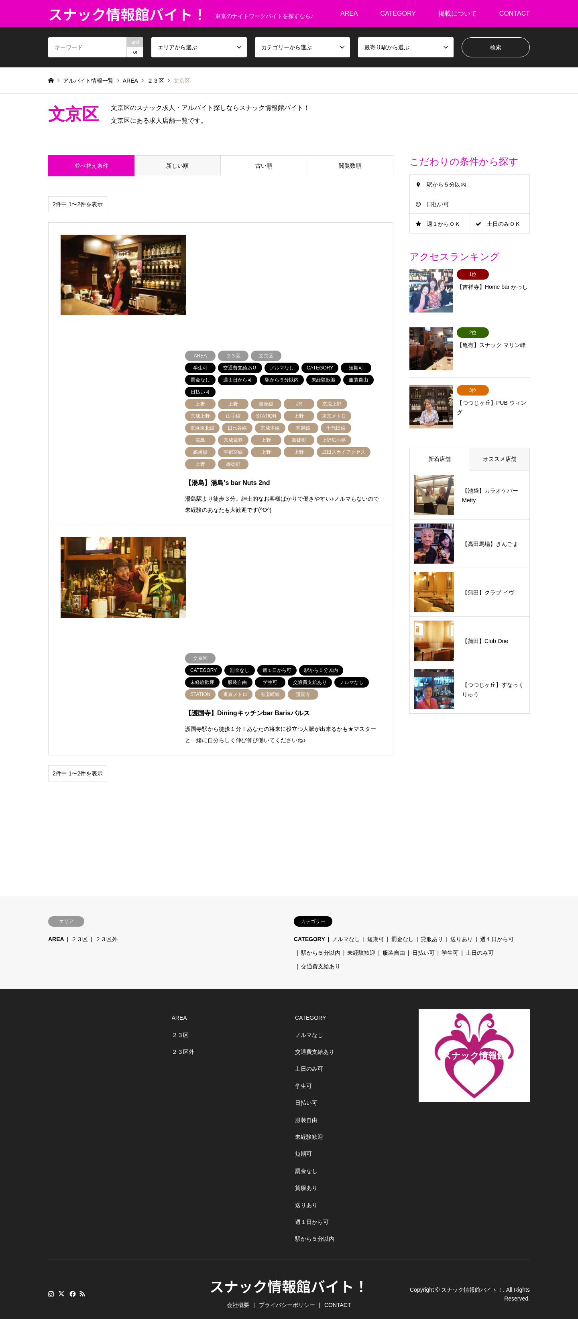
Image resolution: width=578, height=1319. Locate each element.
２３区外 (106, 930)
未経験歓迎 (361, 943)
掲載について (457, 13)
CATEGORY (398, 13)
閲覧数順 (350, 165)
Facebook (72, 1284)
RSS (82, 1284)
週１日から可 (497, 930)
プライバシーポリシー (287, 1296)
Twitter (61, 1284)
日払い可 (438, 204)
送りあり (461, 930)
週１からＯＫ (443, 224)
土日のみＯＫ (504, 224)
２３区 (79, 930)
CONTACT (514, 13)
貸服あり (432, 930)
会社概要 (238, 1296)
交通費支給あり (320, 957)
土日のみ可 (480, 943)
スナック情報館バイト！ (289, 1276)
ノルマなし (346, 930)
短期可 (375, 930)
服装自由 (394, 943)
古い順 (263, 165)
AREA (349, 13)
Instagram (51, 1284)
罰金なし (402, 930)
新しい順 (177, 165)
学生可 (450, 943)
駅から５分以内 (446, 184)
